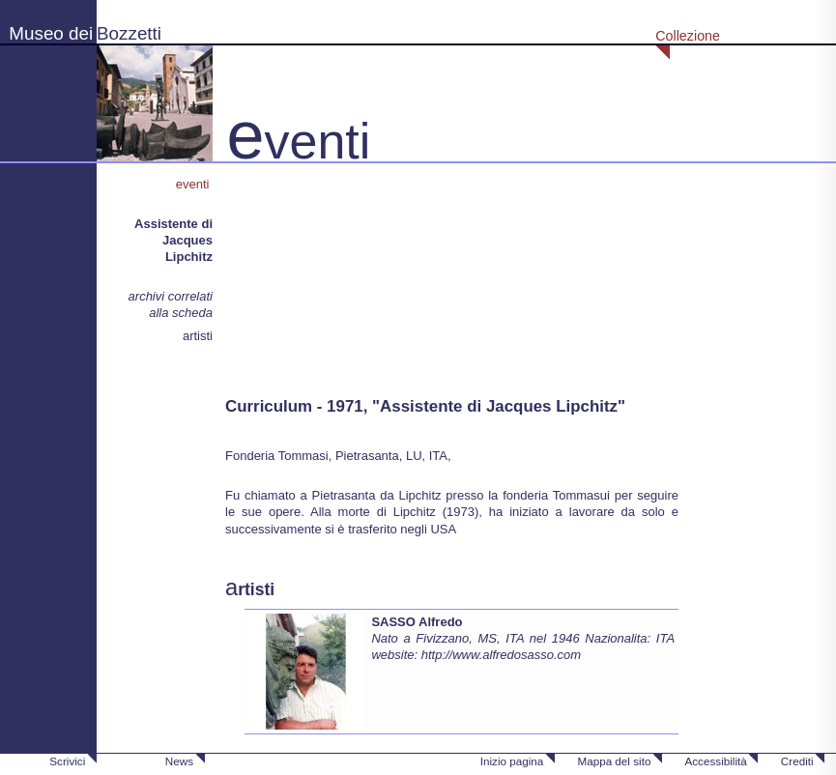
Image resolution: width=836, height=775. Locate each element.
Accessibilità (715, 761)
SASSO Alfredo (416, 622)
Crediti (797, 761)
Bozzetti (129, 33)
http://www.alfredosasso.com (501, 654)
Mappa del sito (613, 761)
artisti (198, 336)
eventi (194, 184)
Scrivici (67, 761)
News (179, 761)
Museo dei (51, 33)
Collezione (687, 36)
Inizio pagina (512, 761)
